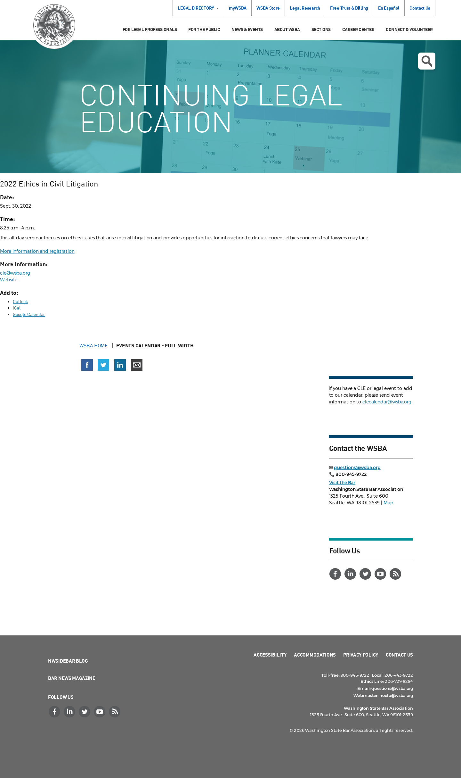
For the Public (204, 29)
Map (388, 503)
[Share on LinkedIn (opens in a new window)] (120, 365)
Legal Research (305, 8)
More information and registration (37, 251)
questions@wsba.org (357, 467)
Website (8, 280)
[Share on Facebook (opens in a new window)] (87, 365)
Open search (426, 61)
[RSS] (396, 574)
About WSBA (287, 29)
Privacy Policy (360, 655)
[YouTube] (381, 574)
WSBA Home (94, 345)
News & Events (247, 29)
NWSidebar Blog (68, 661)
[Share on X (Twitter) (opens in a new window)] (103, 365)
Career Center (358, 29)
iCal (16, 307)
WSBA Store (268, 8)
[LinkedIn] (351, 574)
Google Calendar (29, 314)
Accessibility (270, 655)
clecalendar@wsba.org (386, 402)
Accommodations (315, 655)
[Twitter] (366, 574)
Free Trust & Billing (349, 8)
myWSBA (238, 8)
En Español (389, 8)
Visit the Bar (342, 482)
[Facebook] (336, 574)
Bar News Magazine (71, 678)
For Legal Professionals (150, 29)
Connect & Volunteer (409, 29)
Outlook (20, 301)
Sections (321, 29)
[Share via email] (137, 365)
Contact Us (419, 8)
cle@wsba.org (15, 273)
